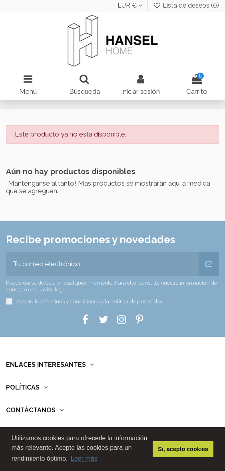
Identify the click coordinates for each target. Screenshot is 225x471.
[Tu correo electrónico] (102, 264)
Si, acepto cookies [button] (183, 449)
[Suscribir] (209, 264)
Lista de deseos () (186, 5)
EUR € (129, 5)
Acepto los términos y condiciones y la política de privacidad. (90, 301)
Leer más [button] (84, 458)
